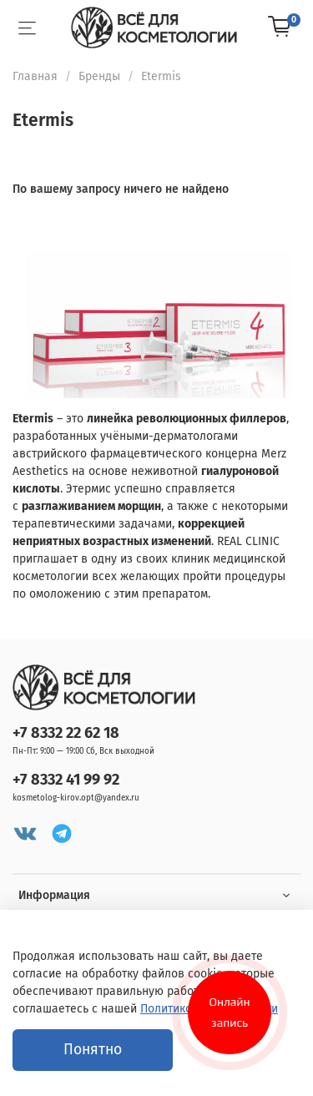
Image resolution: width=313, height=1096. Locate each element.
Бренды (99, 76)
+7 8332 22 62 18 (66, 733)
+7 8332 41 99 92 (66, 779)
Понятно (92, 1049)
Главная (35, 76)
